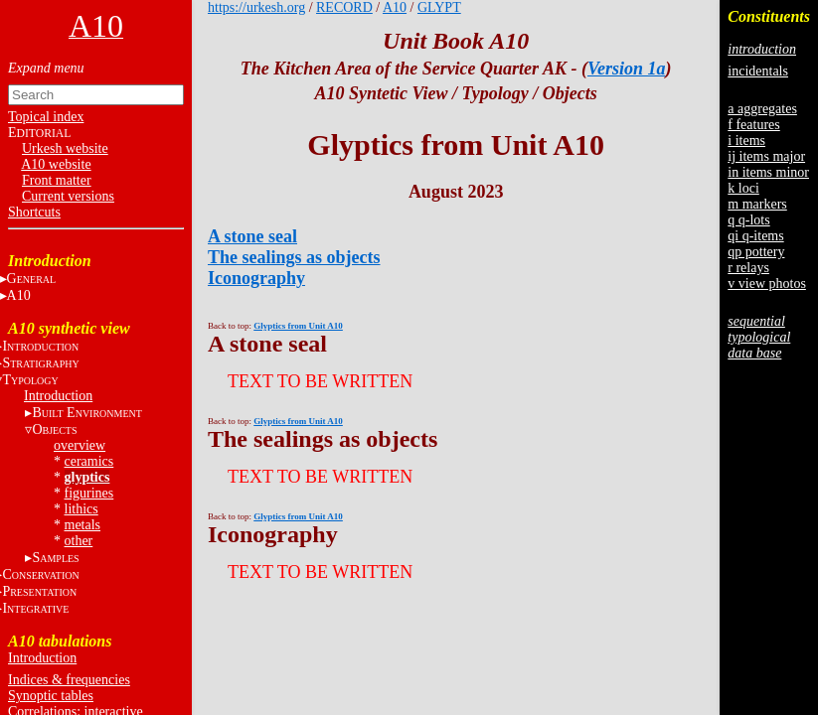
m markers (757, 204)
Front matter (56, 180)
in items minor (768, 172)
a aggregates (762, 108)
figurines (89, 493)
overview (79, 445)
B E (86, 412)
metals (83, 524)
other (79, 540)
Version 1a (626, 68)
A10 (395, 7)
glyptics (87, 477)
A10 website (55, 164)
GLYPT (439, 7)
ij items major (766, 156)
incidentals (758, 71)
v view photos (767, 283)
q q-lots (748, 220)
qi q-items (755, 235)
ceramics (89, 461)
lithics (81, 508)
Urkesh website (65, 148)
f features (753, 124)
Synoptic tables (50, 695)
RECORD (344, 7)
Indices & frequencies (69, 679)
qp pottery (756, 251)
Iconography (256, 278)
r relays (748, 267)
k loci (743, 188)
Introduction (58, 395)
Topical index (45, 116)
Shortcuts (34, 212)
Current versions (68, 196)
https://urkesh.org (256, 7)
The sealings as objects (294, 257)
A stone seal (252, 236)
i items (746, 140)
